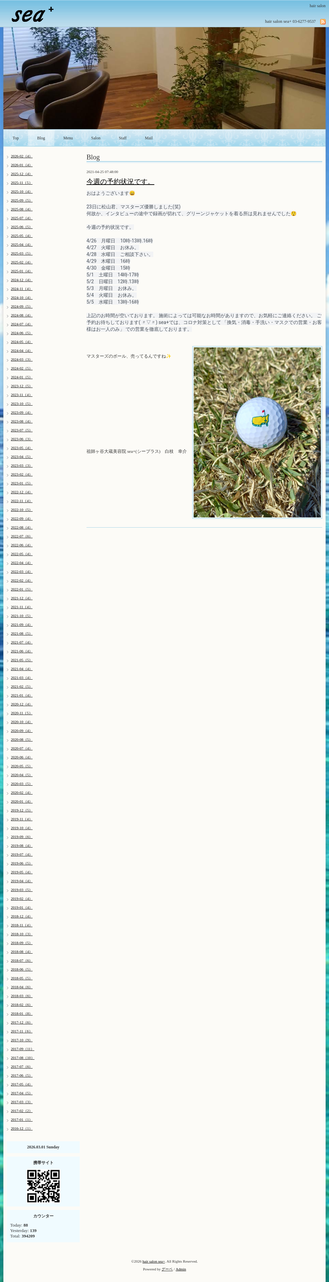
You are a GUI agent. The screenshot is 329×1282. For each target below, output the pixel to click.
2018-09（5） (22, 943)
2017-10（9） (22, 1040)
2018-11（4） (22, 925)
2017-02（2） (22, 1111)
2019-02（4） (22, 898)
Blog (41, 138)
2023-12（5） (22, 386)
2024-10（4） (22, 297)
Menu (68, 138)
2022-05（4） (22, 554)
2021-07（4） (22, 642)
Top (16, 138)
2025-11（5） (22, 183)
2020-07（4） (22, 748)
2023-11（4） (22, 395)
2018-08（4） (22, 952)
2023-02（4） (22, 474)
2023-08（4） (22, 421)
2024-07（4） (22, 324)
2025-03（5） (22, 253)
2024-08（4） (22, 315)
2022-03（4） (22, 571)
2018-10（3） (22, 934)
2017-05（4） (22, 1084)
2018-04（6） (22, 987)
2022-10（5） (22, 510)
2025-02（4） (22, 262)
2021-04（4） (22, 669)
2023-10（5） (22, 403)
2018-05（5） (22, 978)
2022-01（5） (22, 589)
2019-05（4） (22, 872)
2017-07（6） (22, 1066)
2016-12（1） (22, 1128)
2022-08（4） (22, 527)
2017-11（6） (22, 1031)
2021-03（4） (22, 678)
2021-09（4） (22, 624)
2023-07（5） (22, 430)
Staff (123, 138)
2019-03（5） (22, 890)
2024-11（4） (22, 289)
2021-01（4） (22, 695)
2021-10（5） (22, 616)
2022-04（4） (22, 563)
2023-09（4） (22, 412)
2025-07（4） (22, 218)
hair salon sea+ (153, 1261)
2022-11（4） (22, 501)
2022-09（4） (22, 518)
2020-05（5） (22, 766)
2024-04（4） (22, 350)
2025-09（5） (22, 200)
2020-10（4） (22, 722)
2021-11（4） (22, 607)
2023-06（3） (22, 439)
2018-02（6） (22, 1005)
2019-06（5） (22, 863)
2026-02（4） (22, 156)
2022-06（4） (22, 545)
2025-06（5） (22, 227)
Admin (181, 1269)
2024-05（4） (22, 342)
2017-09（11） (22, 1049)
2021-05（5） (22, 660)
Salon (95, 138)
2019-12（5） (22, 810)
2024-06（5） (22, 333)
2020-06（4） (22, 757)
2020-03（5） (22, 784)
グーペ (167, 1269)
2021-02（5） (22, 686)
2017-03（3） (22, 1102)
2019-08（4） (22, 845)
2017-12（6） (22, 1022)
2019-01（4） (22, 907)
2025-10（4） (22, 191)
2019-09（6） (22, 837)
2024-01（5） (22, 377)
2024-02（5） (22, 368)
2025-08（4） (22, 209)
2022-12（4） (22, 492)
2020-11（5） (22, 713)
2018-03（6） (22, 996)
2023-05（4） (22, 448)
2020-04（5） (22, 775)
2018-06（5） (22, 969)
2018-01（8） (22, 1013)
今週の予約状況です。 (120, 181)
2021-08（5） (22, 633)
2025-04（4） (22, 244)
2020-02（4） (22, 792)
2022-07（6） (22, 536)
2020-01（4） (22, 801)
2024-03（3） (22, 359)
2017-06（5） (22, 1075)
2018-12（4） (22, 916)
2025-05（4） (22, 236)
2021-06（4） (22, 651)
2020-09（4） (22, 731)
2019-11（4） (22, 819)
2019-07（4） (22, 854)
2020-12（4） (22, 704)
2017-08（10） (23, 1058)
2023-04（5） (22, 457)
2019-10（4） (22, 828)
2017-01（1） (22, 1119)
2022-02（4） (22, 580)
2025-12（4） (22, 174)
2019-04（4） (22, 881)
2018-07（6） (22, 960)
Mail (149, 138)
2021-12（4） (22, 598)
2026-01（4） (22, 165)
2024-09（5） (22, 306)
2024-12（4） (22, 280)
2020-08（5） (22, 739)
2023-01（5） (22, 483)
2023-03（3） (22, 465)
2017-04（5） (22, 1093)
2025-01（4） (22, 271)
